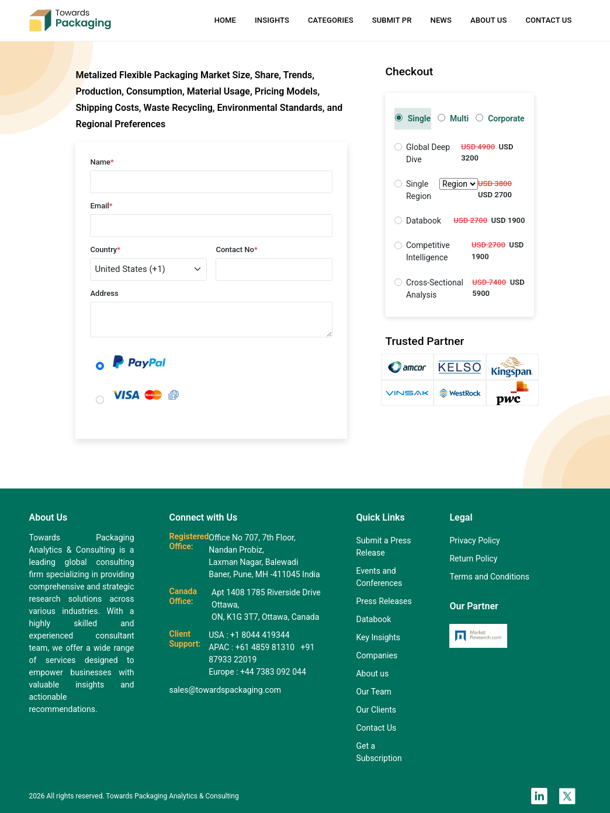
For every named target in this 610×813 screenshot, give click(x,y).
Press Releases (383, 601)
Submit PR (392, 20)
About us (372, 673)
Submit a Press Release (383, 546)
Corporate (500, 118)
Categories (330, 20)
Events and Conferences (379, 577)
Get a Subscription (378, 752)
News (441, 20)
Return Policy (473, 558)
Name (101, 162)
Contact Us (548, 20)
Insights (272, 20)
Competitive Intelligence (428, 251)
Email (101, 205)
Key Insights (378, 637)
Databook (423, 220)
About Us (488, 20)
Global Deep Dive (428, 153)
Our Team (373, 691)
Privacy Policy (474, 540)
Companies (376, 655)
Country (105, 249)
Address (104, 293)
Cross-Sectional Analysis (434, 288)
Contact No (236, 249)
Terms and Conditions (489, 576)
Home (225, 20)
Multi (453, 118)
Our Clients (376, 709)
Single (413, 118)
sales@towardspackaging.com (225, 690)
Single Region (442, 190)
